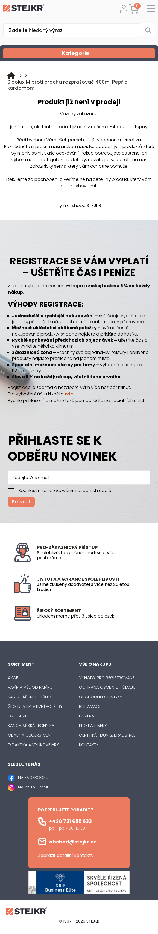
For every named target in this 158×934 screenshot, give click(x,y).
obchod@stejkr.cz (72, 841)
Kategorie (108, 53)
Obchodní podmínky (100, 697)
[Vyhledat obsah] (148, 30)
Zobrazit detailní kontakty (65, 855)
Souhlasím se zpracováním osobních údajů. (65, 491)
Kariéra (86, 716)
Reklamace (90, 706)
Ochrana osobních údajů (107, 687)
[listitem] (91, 616)
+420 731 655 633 (70, 821)
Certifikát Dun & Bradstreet (108, 735)
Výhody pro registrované (106, 677)
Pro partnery (93, 725)
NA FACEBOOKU (33, 777)
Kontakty (88, 744)
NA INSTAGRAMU (34, 787)
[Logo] (23, 9)
